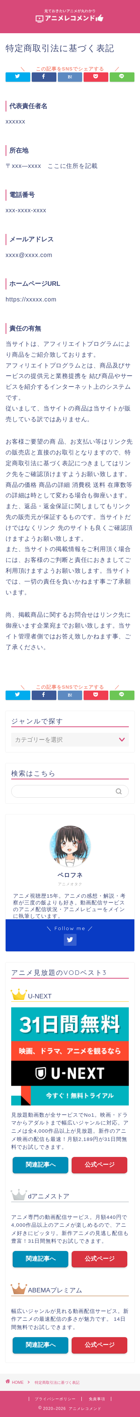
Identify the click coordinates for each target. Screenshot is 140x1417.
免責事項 (97, 1399)
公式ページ (99, 1164)
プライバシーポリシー (55, 1399)
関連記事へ (41, 1164)
